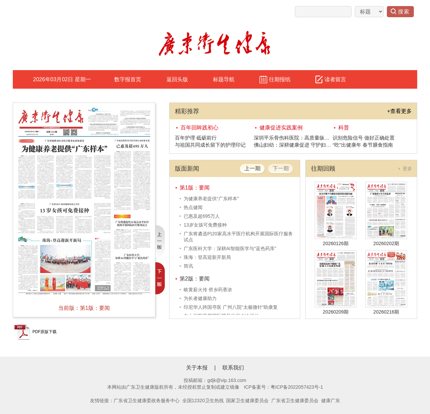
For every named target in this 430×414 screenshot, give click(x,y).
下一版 (160, 278)
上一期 (252, 168)
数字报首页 (127, 79)
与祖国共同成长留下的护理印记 (210, 145)
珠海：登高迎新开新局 (207, 257)
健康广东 (330, 400)
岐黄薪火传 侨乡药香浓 (208, 289)
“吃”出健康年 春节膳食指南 (363, 145)
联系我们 (233, 368)
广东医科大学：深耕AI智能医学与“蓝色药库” (230, 248)
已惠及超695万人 (202, 216)
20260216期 (386, 312)
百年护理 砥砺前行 (196, 138)
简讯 (188, 266)
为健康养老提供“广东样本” (211, 198)
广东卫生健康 (140, 387)
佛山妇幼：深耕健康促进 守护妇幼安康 (293, 145)
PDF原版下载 (35, 331)
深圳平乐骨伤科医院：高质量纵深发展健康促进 (293, 138)
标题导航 (224, 79)
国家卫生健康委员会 (247, 400)
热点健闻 (193, 207)
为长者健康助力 (200, 298)
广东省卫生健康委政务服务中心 (147, 400)
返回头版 (177, 79)
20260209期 (335, 312)
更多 (407, 168)
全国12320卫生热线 (203, 400)
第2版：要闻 (195, 279)
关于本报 (197, 368)
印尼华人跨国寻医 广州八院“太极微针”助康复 (231, 307)
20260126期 (335, 243)
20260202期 (386, 243)
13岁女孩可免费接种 (205, 225)
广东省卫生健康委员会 (294, 400)
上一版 (160, 241)
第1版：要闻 (195, 187)
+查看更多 (399, 111)
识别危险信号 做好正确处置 (364, 138)
